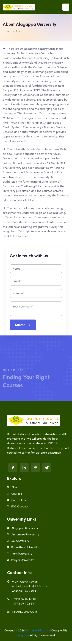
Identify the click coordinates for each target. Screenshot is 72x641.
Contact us (16, 500)
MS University (18, 541)
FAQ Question (18, 506)
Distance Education (38, 630)
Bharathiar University (23, 547)
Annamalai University (23, 534)
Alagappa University (22, 528)
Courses (14, 493)
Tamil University (19, 553)
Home (6, 31)
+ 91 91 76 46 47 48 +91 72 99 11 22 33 (24, 601)
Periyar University (20, 560)
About (13, 487)
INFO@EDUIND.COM (24, 611)
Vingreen (23, 635)
